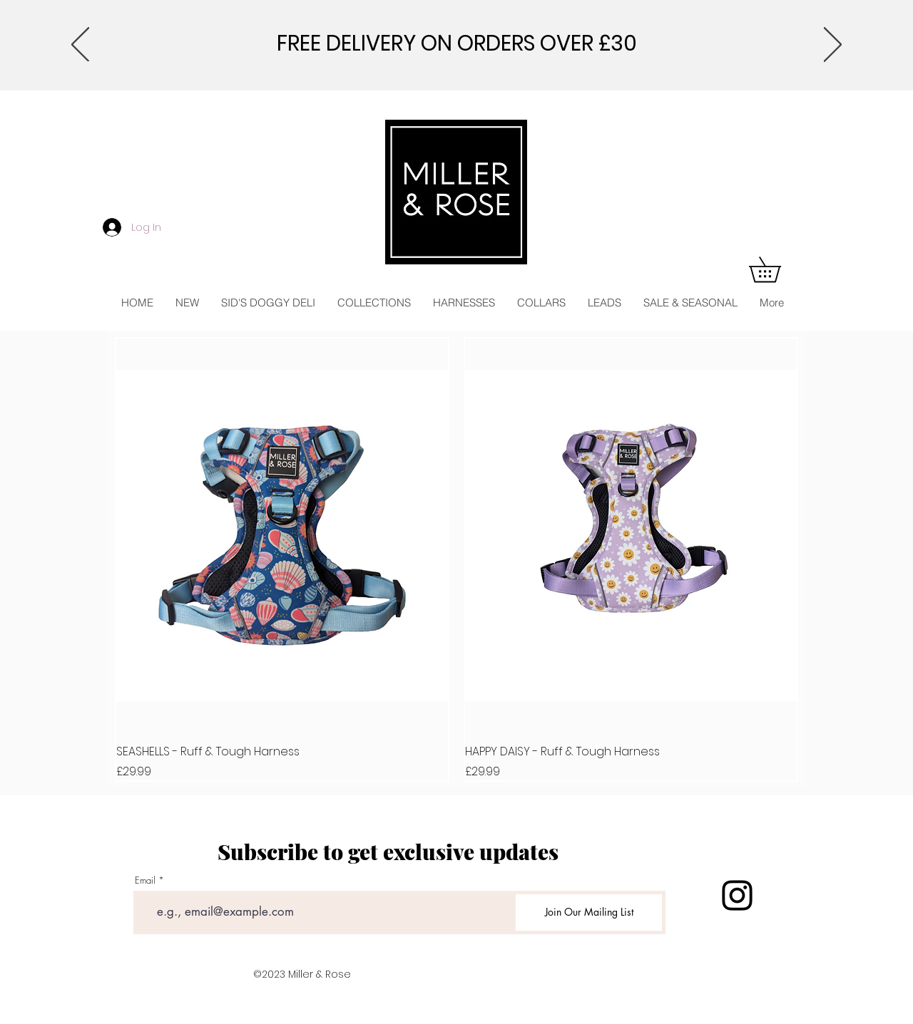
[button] (777, 269)
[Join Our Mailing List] (588, 912)
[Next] (833, 45)
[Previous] (80, 45)
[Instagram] (737, 895)
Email (145, 880)
